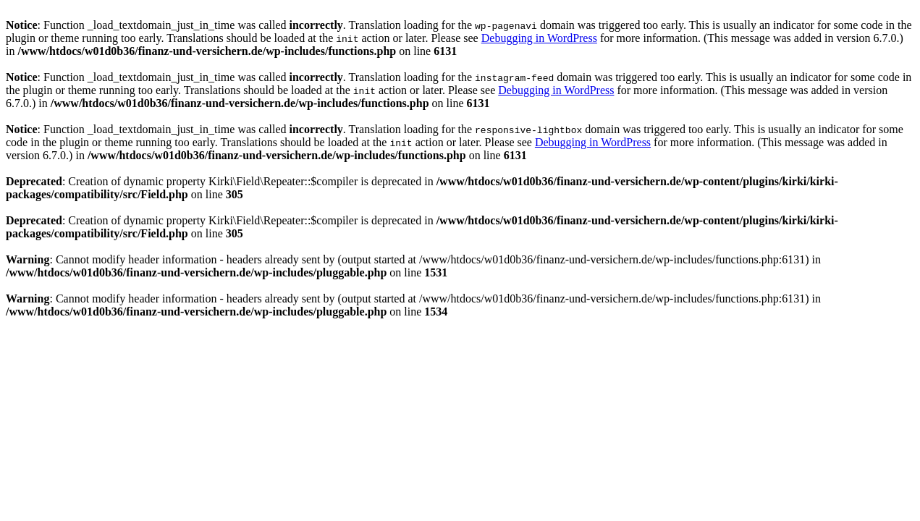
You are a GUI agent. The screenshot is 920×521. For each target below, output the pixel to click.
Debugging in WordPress (539, 38)
